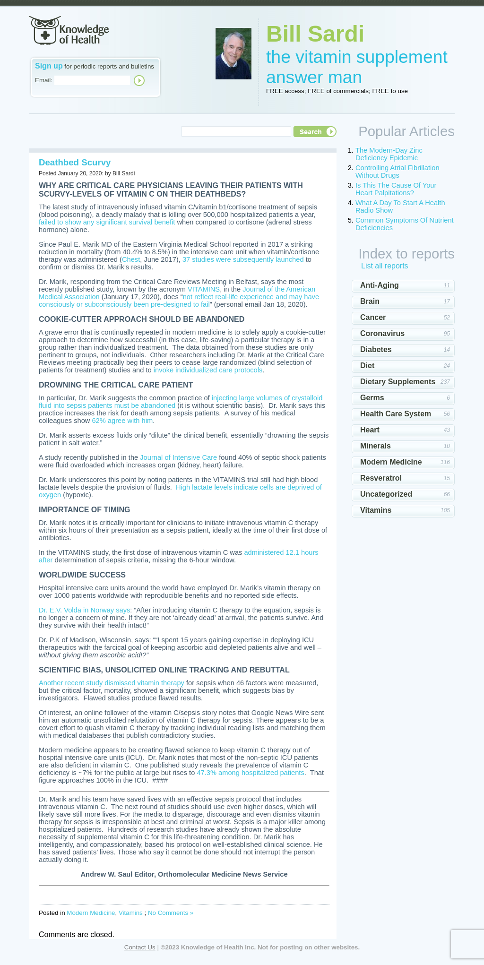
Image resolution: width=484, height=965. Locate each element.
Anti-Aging (379, 285)
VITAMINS (204, 289)
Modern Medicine (91, 912)
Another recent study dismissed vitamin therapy (111, 683)
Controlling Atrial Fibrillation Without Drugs (397, 171)
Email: (43, 80)
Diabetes (376, 349)
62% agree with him (122, 420)
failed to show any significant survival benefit (107, 222)
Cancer (373, 317)
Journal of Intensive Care (178, 457)
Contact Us (140, 947)
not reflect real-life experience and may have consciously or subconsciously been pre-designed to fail (179, 300)
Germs (372, 398)
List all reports (384, 266)
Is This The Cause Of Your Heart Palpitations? (395, 189)
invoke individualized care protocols (208, 370)
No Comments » (170, 912)
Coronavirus (382, 333)
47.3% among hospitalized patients (250, 772)
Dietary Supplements (397, 382)
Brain (370, 301)
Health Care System (395, 414)
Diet (367, 366)
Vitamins (131, 912)
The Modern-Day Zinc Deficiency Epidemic (389, 154)
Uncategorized (386, 494)
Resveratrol (381, 478)
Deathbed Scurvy (75, 162)
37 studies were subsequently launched (243, 259)
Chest (131, 259)
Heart (370, 430)
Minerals (375, 446)
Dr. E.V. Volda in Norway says (84, 610)
